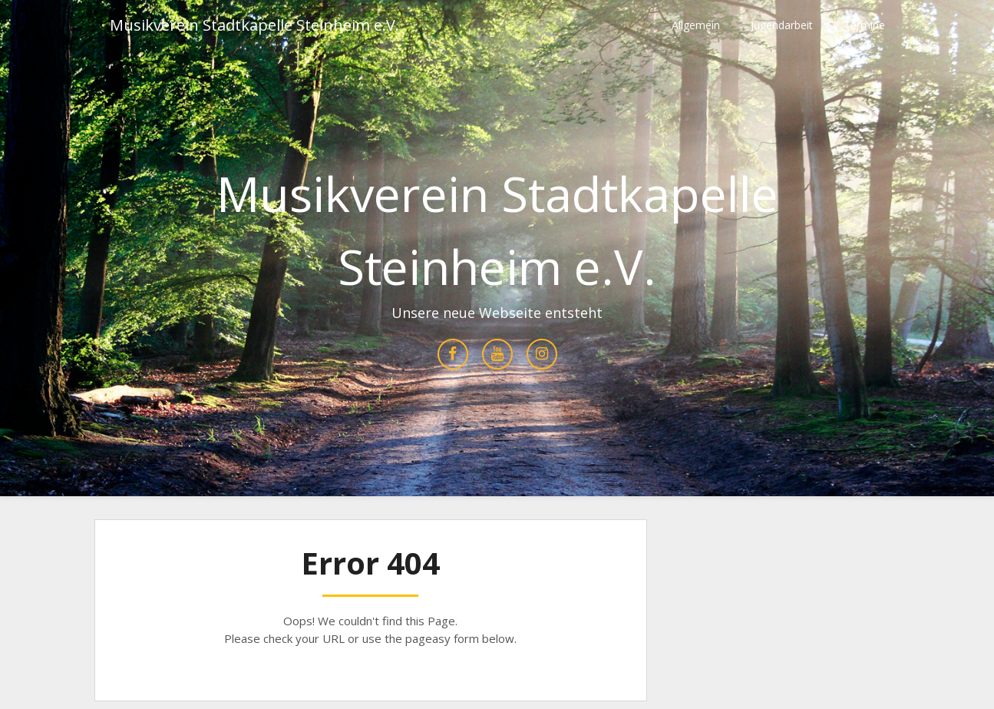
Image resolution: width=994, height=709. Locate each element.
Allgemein (696, 25)
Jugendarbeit (782, 25)
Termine (864, 25)
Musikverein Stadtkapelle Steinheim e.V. (254, 25)
